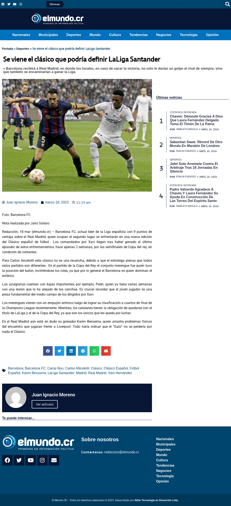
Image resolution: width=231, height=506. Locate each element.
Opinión (212, 35)
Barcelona (15, 368)
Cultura (115, 35)
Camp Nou (55, 368)
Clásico (96, 368)
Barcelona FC (35, 368)
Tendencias (138, 35)
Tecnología (188, 35)
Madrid (81, 373)
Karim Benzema (34, 373)
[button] (48, 351)
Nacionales (21, 35)
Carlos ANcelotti (77, 368)
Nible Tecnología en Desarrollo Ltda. (156, 500)
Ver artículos (44, 404)
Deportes (73, 35)
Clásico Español (116, 368)
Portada (7, 48)
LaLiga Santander (61, 373)
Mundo (95, 35)
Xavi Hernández (120, 373)
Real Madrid (97, 373)
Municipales (48, 35)
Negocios (163, 35)
